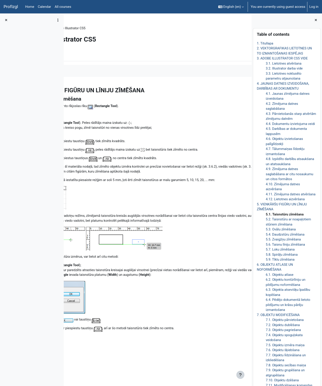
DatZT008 (79, 28)
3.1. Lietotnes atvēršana (283, 63)
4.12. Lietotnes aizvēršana (285, 199)
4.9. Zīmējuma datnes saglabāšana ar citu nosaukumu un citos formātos (289, 174)
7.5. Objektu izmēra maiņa (285, 345)
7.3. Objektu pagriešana (283, 330)
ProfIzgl (11, 6)
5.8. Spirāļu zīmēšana (282, 255)
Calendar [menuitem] (44, 7)
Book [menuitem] (80, 54)
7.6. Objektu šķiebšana (282, 350)
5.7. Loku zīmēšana (280, 249)
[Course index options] (58, 20)
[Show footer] (240, 375)
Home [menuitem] (29, 7)
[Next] (246, 89)
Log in (313, 7)
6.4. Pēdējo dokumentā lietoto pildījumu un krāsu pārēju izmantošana (288, 305)
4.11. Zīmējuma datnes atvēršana (290, 194)
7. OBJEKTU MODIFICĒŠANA (278, 315)
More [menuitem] (95, 54)
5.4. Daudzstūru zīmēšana (285, 234)
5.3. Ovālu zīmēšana (281, 229)
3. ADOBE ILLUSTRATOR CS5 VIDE (282, 58)
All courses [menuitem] (63, 7)
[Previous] (69, 89)
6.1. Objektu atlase (279, 275)
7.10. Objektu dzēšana (282, 380)
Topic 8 (97, 28)
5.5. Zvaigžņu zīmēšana (283, 239)
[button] (231, 6)
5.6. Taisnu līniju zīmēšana (285, 245)
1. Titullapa (265, 43)
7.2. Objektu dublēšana (283, 325)
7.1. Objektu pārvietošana (285, 320)
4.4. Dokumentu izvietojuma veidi (290, 124)
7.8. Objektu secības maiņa (286, 365)
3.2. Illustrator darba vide (284, 68)
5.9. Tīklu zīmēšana (280, 259)
